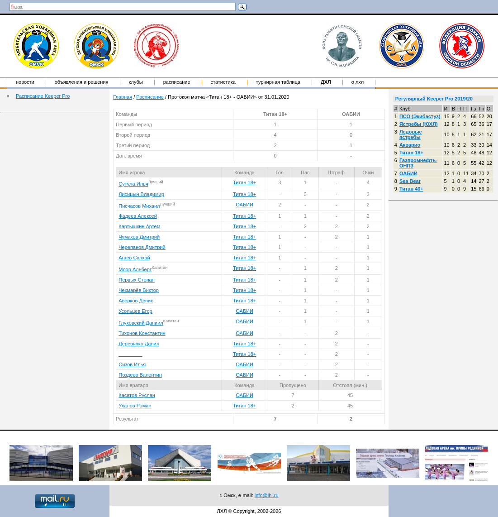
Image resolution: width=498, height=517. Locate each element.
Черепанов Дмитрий (142, 247)
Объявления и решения (82, 82)
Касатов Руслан (137, 395)
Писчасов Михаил (139, 205)
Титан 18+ (244, 182)
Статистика (223, 82)
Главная (122, 97)
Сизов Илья (132, 364)
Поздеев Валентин (140, 375)
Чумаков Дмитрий (139, 236)
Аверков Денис (136, 300)
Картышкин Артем (139, 226)
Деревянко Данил (139, 343)
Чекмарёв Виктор (139, 290)
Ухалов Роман (135, 405)
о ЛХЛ (357, 82)
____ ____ (130, 354)
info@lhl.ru (267, 495)
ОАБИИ (244, 204)
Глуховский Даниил (141, 323)
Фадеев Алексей (138, 216)
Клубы (136, 82)
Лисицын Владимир (141, 194)
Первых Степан (137, 279)
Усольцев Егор (135, 311)
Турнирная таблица (278, 82)
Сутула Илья (133, 184)
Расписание (176, 82)
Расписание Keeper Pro (43, 96)
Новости (25, 82)
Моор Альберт (135, 269)
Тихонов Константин (142, 333)
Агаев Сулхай (134, 257)
